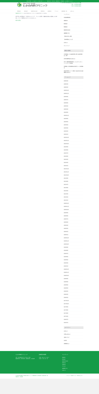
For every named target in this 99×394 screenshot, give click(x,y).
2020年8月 (66, 231)
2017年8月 (66, 325)
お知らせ (72, 13)
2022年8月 (66, 165)
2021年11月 (66, 187)
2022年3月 (66, 177)
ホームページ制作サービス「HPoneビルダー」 (75, 390)
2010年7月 (66, 337)
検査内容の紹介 (34, 13)
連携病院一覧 (64, 13)
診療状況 (49, 13)
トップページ (66, 29)
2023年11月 (66, 130)
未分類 (65, 355)
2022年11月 (66, 155)
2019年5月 (66, 275)
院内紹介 (26, 13)
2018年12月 (66, 284)
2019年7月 (66, 268)
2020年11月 (66, 221)
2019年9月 (66, 262)
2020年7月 (66, 234)
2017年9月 (66, 322)
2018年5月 (66, 303)
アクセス (56, 13)
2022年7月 (66, 168)
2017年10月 (66, 318)
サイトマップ (66, 61)
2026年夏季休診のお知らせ (69, 74)
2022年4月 (66, 174)
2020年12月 (66, 218)
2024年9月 (66, 127)
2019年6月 (66, 271)
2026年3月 (66, 99)
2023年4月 (66, 140)
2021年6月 (66, 202)
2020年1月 (66, 249)
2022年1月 (66, 180)
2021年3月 (66, 209)
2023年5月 (66, 136)
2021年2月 (66, 212)
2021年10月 (66, 190)
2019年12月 (66, 253)
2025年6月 (66, 118)
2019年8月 (66, 265)
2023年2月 (66, 146)
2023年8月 (66, 133)
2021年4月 (66, 205)
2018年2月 (66, 312)
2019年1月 (66, 281)
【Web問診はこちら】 (68, 54)
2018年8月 (66, 297)
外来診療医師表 (67, 32)
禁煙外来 (42, 13)
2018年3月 (66, 309)
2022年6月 (66, 171)
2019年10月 (66, 259)
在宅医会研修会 (23, 26)
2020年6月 (66, 237)
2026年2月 (66, 102)
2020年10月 (66, 224)
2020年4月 (66, 240)
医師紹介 (19, 13)
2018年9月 (66, 293)
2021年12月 (66, 184)
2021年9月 (66, 193)
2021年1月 (66, 215)
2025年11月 (66, 108)
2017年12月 (66, 315)
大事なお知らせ (67, 349)
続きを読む (18, 35)
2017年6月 (66, 328)
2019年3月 (66, 278)
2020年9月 (66, 227)
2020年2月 (66, 246)
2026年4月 (66, 96)
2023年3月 (66, 143)
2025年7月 (66, 114)
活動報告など (66, 358)
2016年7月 (66, 334)
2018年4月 (66, 306)
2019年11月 (66, 256)
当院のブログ (66, 352)
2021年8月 (66, 196)
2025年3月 (66, 124)
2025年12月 (66, 105)
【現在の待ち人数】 (68, 51)
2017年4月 (66, 331)
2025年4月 (66, 121)
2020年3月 (66, 243)
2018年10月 (66, 290)
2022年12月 (66, 152)
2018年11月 (66, 287)
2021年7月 (66, 199)
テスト (65, 26)
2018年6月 (66, 300)
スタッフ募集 (66, 23)
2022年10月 (66, 158)
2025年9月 (66, 111)
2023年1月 (66, 149)
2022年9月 (66, 162)
